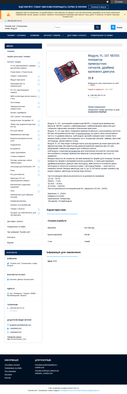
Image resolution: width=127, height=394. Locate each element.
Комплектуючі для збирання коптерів (21, 196)
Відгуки (10, 243)
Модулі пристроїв (17, 80)
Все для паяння (16, 131)
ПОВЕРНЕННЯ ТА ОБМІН (102, 35)
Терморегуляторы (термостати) (17, 107)
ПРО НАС (11, 42)
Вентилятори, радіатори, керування (20, 186)
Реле (12, 191)
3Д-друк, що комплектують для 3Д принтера (23, 214)
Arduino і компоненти (18, 76)
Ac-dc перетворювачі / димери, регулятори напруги (23, 67)
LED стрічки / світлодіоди (20, 116)
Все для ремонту (17, 174)
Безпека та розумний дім (20, 205)
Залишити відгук (98, 7)
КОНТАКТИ (25, 42)
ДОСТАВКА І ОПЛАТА (76, 35)
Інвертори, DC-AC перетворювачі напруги (19, 179)
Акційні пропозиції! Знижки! (18, 57)
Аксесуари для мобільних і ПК (22, 167)
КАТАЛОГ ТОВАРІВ (52, 35)
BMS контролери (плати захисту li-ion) (23, 97)
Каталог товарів (14, 62)
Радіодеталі (15, 145)
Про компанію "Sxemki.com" (18, 232)
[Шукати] (97, 27)
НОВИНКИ (34, 35)
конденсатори (84, 133)
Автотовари (15, 102)
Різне (12, 170)
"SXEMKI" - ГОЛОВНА (16, 35)
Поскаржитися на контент (69, 390)
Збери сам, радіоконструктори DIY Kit (23, 125)
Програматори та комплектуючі (17, 85)
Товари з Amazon (17, 209)
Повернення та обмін (16, 227)
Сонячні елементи (17, 156)
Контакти (11, 237)
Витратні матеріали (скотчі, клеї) (21, 139)
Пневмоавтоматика (18, 201)
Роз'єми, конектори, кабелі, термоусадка (21, 161)
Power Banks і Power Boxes (21, 72)
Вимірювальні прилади (19, 134)
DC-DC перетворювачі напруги (19, 91)
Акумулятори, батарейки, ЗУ (21, 120)
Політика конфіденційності (89, 390)
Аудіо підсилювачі (18, 152)
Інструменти (15, 149)
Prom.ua (76, 388)
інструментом (74, 151)
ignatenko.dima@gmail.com (20, 325)
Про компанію (10, 371)
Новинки (10, 51)
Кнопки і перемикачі (18, 113)
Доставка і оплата (15, 221)
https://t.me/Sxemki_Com (16, 339)
